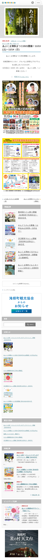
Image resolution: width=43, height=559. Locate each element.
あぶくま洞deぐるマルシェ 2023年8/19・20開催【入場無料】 (28, 255)
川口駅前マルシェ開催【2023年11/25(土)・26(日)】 (27, 241)
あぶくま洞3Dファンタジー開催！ (31, 200)
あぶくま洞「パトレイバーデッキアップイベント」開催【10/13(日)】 (19, 339)
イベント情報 (21, 41)
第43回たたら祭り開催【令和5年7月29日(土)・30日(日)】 (28, 215)
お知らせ (13, 41)
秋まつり (16, 43)
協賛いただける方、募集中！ (12, 434)
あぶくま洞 (5, 43)
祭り (11, 43)
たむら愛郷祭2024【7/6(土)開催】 (13, 370)
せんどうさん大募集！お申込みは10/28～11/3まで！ (28, 228)
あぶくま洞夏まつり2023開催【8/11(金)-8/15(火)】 (18, 401)
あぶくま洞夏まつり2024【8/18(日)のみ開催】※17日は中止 (20, 355)
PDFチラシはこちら (21, 77)
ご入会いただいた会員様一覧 (11, 200)
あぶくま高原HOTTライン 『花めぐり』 (30, 510)
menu (38, 2)
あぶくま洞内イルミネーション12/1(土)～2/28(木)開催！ (28, 268)
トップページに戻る (9, 290)
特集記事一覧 (35, 495)
